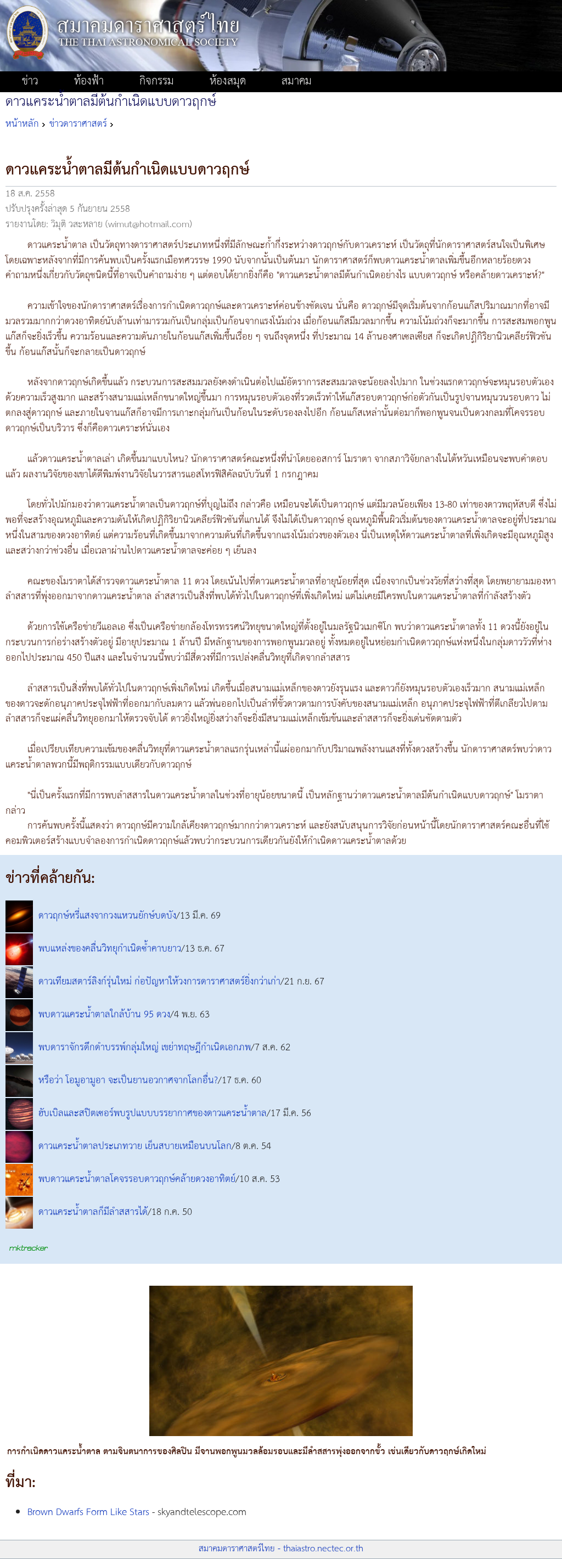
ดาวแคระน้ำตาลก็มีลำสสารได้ (93, 1212)
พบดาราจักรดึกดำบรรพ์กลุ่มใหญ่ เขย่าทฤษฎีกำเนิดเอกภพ (144, 1048)
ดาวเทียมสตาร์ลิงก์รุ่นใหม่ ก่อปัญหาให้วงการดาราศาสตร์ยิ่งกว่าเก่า (159, 982)
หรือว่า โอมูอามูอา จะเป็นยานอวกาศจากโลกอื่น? (128, 1081)
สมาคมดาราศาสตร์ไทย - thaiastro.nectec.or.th (281, 1548)
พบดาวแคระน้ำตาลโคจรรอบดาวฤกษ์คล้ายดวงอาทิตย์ (136, 1179)
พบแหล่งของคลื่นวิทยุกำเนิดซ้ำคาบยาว (109, 949)
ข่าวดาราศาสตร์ (78, 124)
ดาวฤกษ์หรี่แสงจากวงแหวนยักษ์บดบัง (107, 916)
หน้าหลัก (22, 124)
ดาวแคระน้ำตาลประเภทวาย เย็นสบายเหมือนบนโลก (135, 1147)
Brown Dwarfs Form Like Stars (88, 1512)
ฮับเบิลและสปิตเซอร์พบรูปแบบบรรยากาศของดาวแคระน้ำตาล (152, 1114)
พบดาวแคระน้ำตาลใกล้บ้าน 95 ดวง (104, 1015)
